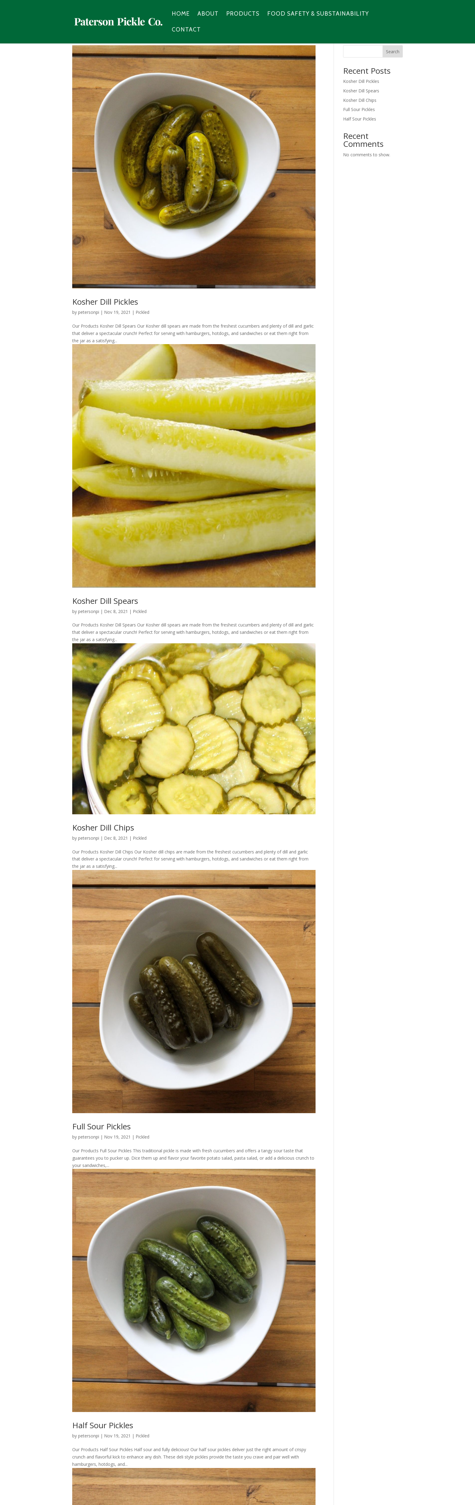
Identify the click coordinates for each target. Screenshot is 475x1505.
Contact (186, 30)
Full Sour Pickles (101, 1126)
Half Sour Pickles (102, 1425)
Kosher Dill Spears (105, 600)
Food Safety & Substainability (318, 14)
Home (181, 14)
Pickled (142, 312)
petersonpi (88, 312)
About (208, 14)
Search (392, 51)
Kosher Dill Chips (103, 827)
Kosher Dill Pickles (105, 301)
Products (243, 14)
